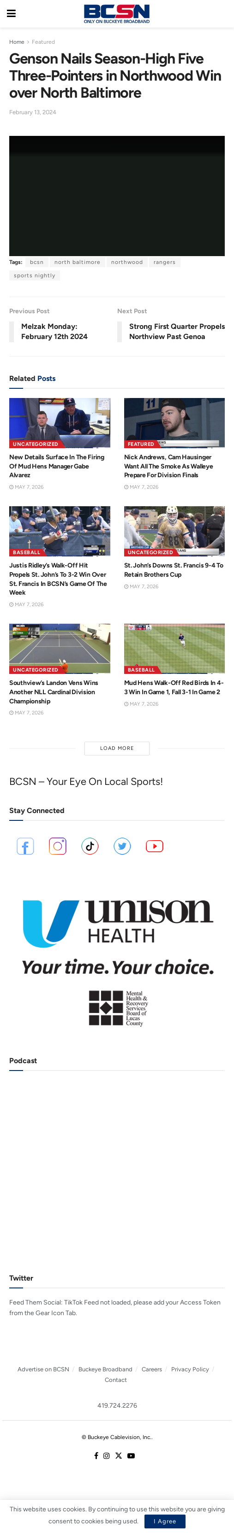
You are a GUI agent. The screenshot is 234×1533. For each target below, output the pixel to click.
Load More (117, 748)
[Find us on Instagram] (106, 1456)
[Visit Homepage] (117, 14)
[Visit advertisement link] (117, 957)
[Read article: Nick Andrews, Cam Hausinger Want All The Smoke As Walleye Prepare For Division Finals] (174, 423)
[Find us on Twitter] (118, 1456)
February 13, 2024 (32, 112)
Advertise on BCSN (43, 1369)
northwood (127, 262)
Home (16, 42)
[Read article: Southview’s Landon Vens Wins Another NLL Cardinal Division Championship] (59, 649)
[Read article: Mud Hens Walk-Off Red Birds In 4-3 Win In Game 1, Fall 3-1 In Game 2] (174, 649)
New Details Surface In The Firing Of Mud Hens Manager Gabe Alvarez (56, 466)
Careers (152, 1369)
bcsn (37, 262)
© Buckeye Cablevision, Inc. (116, 1437)
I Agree (165, 1521)
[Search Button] (222, 14)
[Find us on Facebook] (96, 1456)
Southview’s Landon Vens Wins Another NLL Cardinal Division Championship (53, 692)
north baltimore (77, 262)
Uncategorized (36, 444)
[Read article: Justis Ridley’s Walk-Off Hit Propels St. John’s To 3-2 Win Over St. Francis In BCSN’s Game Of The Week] (59, 531)
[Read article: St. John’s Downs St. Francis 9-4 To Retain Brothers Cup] (174, 531)
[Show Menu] (11, 14)
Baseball (26, 553)
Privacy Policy (190, 1369)
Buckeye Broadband (105, 1369)
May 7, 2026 (26, 487)
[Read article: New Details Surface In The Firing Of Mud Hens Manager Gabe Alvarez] (59, 423)
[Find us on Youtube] (131, 1456)
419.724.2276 (117, 1406)
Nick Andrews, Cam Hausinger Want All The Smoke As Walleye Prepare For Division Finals (168, 466)
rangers (165, 262)
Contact (116, 1379)
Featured (43, 42)
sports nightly (34, 275)
